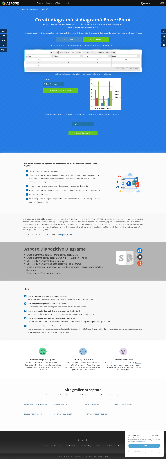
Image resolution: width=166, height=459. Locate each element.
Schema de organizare (93, 404)
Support (50, 3)
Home (45, 446)
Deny (152, 451)
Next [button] (132, 69)
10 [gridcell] (68, 59)
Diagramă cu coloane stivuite (96, 414)
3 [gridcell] (125, 62)
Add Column (76, 52)
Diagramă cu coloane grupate (36, 404)
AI (3, 45)
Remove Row (64, 52)
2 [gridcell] (68, 62)
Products (41, 3)
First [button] (117, 69)
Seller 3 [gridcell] (45, 65)
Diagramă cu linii (61, 404)
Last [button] (136, 69)
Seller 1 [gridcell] (45, 59)
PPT (64, 257)
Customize (136, 451)
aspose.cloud (94, 27)
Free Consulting (86, 446)
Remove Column (89, 52)
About (69, 3)
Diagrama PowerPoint (33, 414)
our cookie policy (140, 441)
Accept (144, 445)
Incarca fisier (96, 39)
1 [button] (127, 69)
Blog (99, 446)
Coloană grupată (51, 84)
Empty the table (103, 52)
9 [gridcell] (125, 65)
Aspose (4, 3)
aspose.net (85, 27)
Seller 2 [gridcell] (45, 62)
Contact (106, 456)
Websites (60, 3)
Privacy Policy (88, 456)
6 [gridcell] (97, 62)
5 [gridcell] (97, 59)
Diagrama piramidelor (63, 414)
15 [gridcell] (125, 59)
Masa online (69, 39)
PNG (75, 124)
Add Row (54, 52)
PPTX (70, 257)
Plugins (3, 50)
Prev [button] (122, 69)
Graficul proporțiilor (123, 404)
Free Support (69, 446)
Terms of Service (98, 456)
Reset (113, 52)
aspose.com (78, 27)
